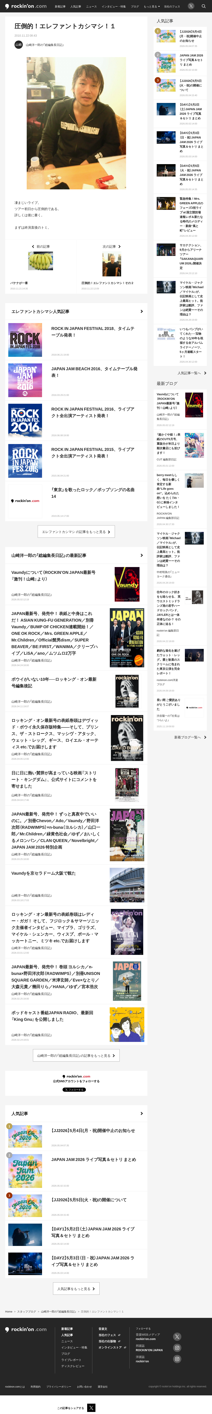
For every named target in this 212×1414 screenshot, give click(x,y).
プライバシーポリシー (58, 1386)
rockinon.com (26, 7)
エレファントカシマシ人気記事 (40, 311)
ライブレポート (71, 1360)
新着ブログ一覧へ (187, 736)
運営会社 (103, 1386)
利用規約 (36, 1386)
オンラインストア (110, 1347)
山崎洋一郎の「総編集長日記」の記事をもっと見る (74, 1055)
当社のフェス (172, 6)
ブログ (135, 6)
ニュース (91, 6)
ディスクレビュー (72, 1366)
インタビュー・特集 (114, 6)
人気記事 (75, 6)
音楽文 (103, 1329)
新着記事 (60, 6)
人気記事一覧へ (189, 372)
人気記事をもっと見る (73, 1288)
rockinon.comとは (15, 1386)
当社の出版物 (107, 1341)
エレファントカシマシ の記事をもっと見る (74, 531)
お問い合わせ (84, 1386)
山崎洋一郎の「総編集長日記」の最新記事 (48, 555)
